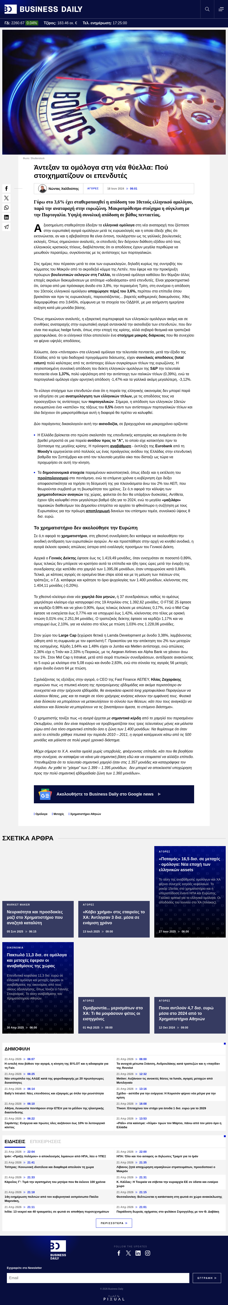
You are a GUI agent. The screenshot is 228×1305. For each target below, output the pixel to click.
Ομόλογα (41, 814)
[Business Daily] (58, 1249)
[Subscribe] (205, 1278)
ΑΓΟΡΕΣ (93, 188)
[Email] (98, 1278)
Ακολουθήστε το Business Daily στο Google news (99, 794)
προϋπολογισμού (53, 478)
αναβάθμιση (120, 446)
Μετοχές (59, 814)
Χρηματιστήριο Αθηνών (85, 814)
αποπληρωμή (98, 511)
